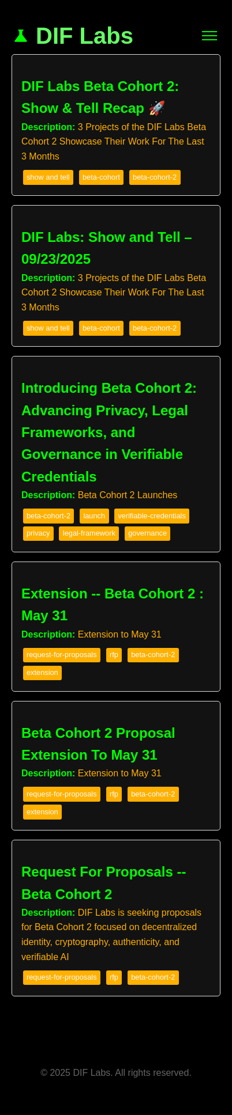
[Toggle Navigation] (209, 36)
